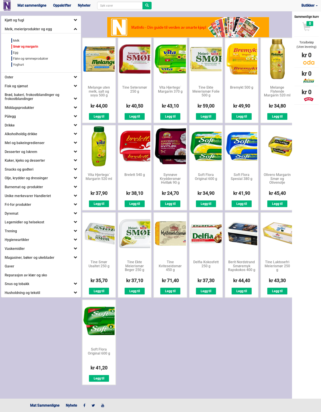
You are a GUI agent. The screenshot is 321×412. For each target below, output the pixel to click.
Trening (11, 231)
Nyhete (71, 405)
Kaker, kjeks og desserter (25, 160)
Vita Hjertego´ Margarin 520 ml (99, 177)
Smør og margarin (25, 46)
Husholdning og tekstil (22, 293)
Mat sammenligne (31, 5)
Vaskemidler (15, 249)
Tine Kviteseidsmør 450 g (170, 266)
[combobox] (120, 5)
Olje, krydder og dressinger (26, 178)
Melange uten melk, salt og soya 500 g (99, 91)
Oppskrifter (62, 5)
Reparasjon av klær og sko (26, 275)
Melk (16, 40)
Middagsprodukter (19, 108)
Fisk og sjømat (16, 86)
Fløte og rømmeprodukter (30, 58)
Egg (15, 52)
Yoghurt (18, 64)
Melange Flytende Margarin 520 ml (277, 91)
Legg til (99, 116)
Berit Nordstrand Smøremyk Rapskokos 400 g (241, 266)
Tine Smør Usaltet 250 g (98, 264)
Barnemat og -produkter (24, 187)
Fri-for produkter (18, 204)
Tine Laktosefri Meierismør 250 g (277, 266)
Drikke (10, 125)
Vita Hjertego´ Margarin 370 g (170, 89)
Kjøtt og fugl (14, 20)
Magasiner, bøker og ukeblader (29, 257)
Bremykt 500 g (241, 87)
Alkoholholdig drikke (21, 134)
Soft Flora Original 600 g (206, 177)
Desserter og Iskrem (21, 152)
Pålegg (10, 116)
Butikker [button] (309, 5)
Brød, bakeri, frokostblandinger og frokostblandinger (32, 97)
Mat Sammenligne (45, 405)
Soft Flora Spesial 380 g (241, 177)
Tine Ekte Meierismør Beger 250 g (134, 266)
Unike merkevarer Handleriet (28, 196)
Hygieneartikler (17, 240)
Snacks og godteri (19, 169)
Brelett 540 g (134, 175)
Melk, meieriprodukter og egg (28, 29)
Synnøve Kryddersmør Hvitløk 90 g (170, 179)
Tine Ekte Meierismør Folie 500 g (206, 91)
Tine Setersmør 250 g (134, 89)
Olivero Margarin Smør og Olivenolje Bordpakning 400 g (277, 182)
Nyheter (84, 5)
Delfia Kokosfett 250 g (206, 264)
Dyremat (11, 213)
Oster (9, 77)
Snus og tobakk (17, 284)
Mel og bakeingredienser (25, 143)
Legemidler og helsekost (24, 222)
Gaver (9, 266)
